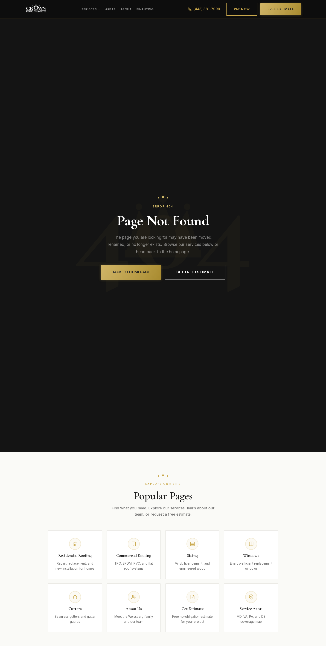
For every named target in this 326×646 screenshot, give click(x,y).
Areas (110, 9)
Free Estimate (281, 9)
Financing (145, 9)
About (126, 9)
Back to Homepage (131, 272)
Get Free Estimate (195, 272)
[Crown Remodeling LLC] (36, 9)
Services (91, 9)
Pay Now (242, 9)
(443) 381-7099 (204, 9)
